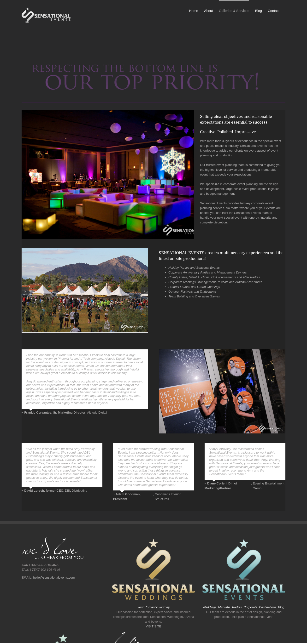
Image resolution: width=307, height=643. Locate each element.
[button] (25, 290)
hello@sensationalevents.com (54, 577)
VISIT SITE (153, 626)
